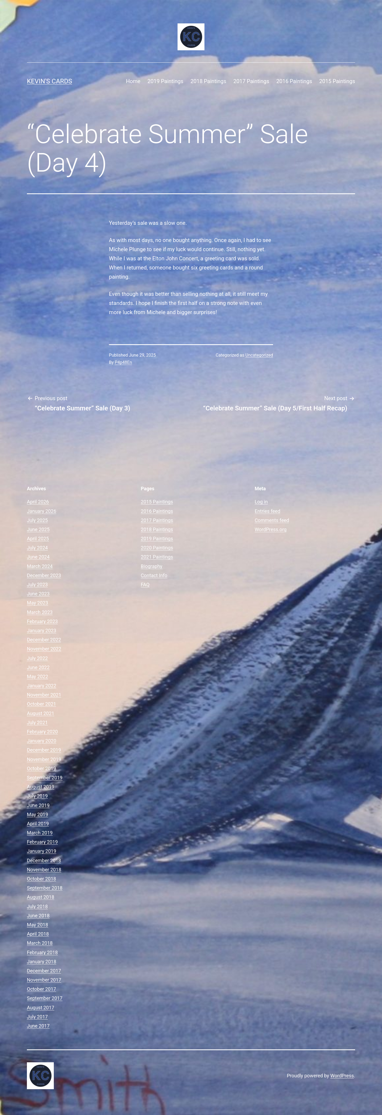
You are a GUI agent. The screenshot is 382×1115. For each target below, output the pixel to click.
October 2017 (41, 989)
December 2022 (44, 639)
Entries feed (267, 511)
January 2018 (41, 961)
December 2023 (44, 575)
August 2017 (40, 1007)
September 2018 (44, 888)
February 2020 (42, 731)
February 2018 (42, 952)
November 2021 (44, 695)
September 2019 (44, 777)
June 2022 (38, 667)
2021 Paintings (157, 557)
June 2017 (38, 1026)
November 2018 (44, 869)
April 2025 (38, 538)
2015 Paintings (337, 81)
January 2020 (41, 741)
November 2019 (44, 759)
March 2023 (40, 612)
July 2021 (37, 722)
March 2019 (40, 833)
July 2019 (37, 796)
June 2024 (38, 557)
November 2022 (44, 649)
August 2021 (40, 713)
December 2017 (44, 971)
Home (133, 81)
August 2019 (40, 787)
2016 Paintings (294, 81)
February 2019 (42, 842)
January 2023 (41, 630)
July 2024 (37, 548)
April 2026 (38, 502)
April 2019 (38, 823)
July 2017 (37, 1017)
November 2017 (44, 980)
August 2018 (40, 897)
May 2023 (37, 603)
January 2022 (41, 685)
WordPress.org (271, 529)
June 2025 (38, 529)
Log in (261, 502)
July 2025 (37, 520)
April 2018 (38, 934)
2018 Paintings (208, 81)
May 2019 (37, 814)
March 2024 (40, 566)
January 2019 (41, 851)
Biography (151, 566)
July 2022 (37, 658)
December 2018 (44, 860)
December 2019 (44, 750)
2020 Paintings (157, 548)
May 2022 (37, 676)
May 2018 (37, 925)
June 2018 (38, 915)
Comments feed (272, 520)
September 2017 (44, 998)
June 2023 (38, 593)
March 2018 (40, 943)
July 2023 (37, 584)
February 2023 (42, 621)
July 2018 (37, 906)
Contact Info (154, 575)
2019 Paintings (165, 81)
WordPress (342, 1075)
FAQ (145, 584)
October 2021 (41, 704)
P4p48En (123, 362)
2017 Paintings (251, 81)
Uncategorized (259, 355)
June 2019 (38, 805)
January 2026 (41, 511)
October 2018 (41, 879)
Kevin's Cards (49, 81)
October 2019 (41, 768)
